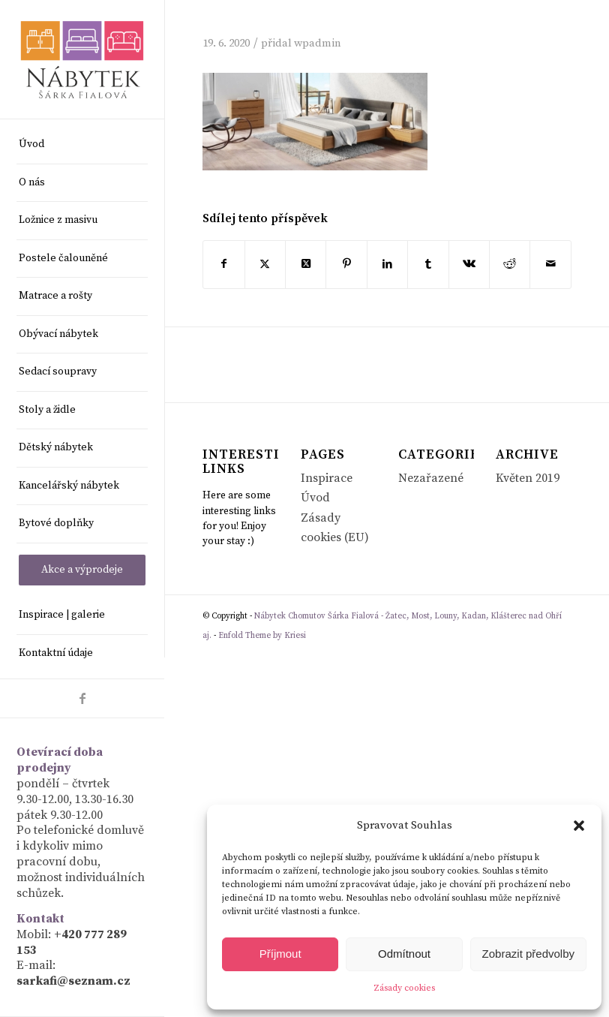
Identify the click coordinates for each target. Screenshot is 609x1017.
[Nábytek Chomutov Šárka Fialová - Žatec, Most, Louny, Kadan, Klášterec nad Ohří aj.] (82, 60)
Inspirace (326, 478)
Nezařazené (431, 478)
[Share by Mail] (550, 264)
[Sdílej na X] (265, 264)
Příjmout (281, 953)
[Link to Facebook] (82, 698)
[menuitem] (82, 145)
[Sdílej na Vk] (469, 264)
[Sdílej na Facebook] (223, 264)
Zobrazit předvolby (528, 953)
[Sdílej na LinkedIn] (387, 264)
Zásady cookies (404, 988)
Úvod (315, 497)
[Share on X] (306, 264)
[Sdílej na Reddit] (510, 264)
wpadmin (317, 43)
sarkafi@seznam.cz (73, 980)
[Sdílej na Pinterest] (346, 264)
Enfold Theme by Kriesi (262, 635)
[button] (579, 825)
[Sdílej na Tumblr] (428, 264)
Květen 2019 (528, 478)
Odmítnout (404, 953)
